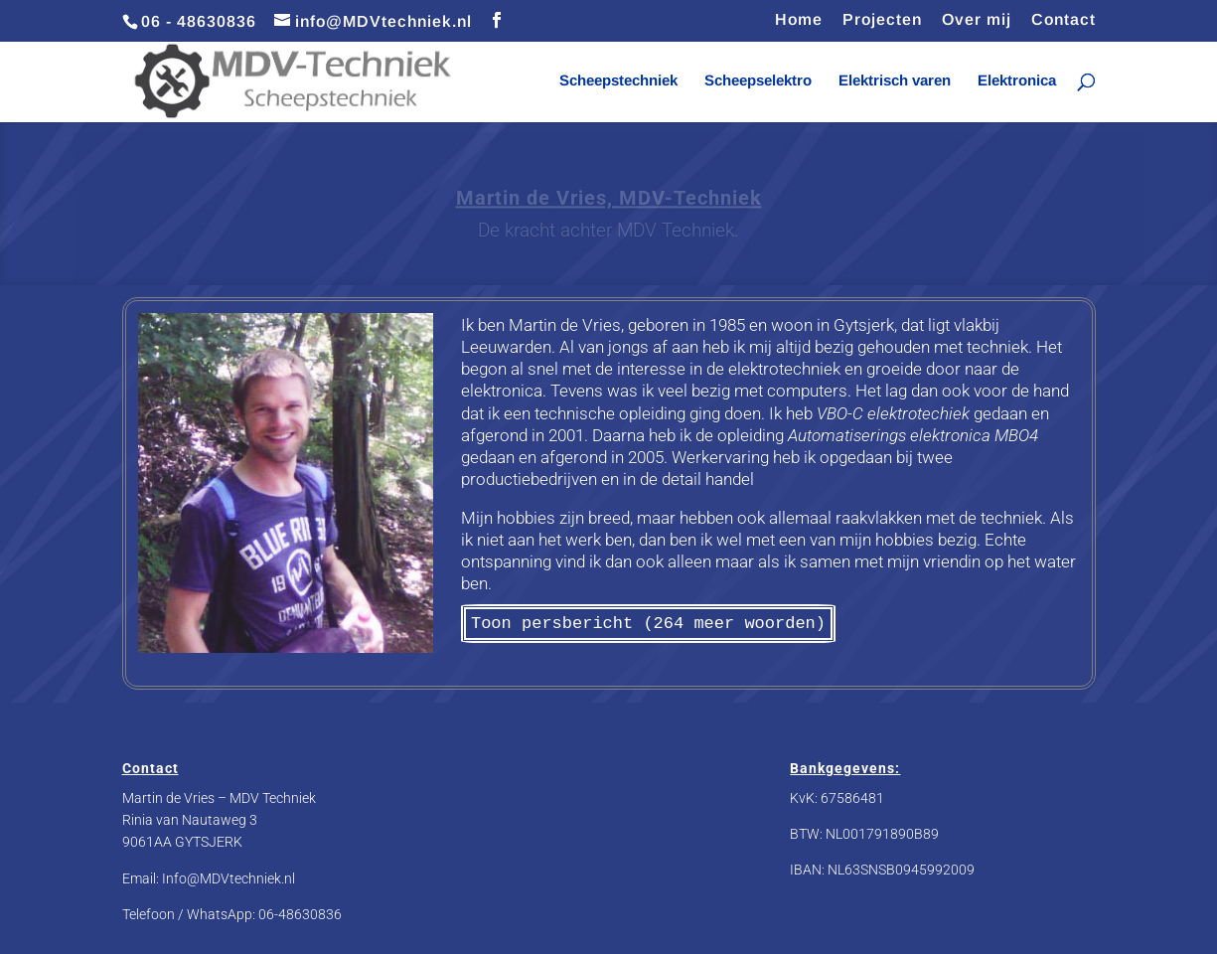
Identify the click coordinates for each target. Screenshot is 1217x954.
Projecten (882, 20)
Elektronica (1017, 81)
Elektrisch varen (894, 81)
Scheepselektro (758, 81)
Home (799, 20)
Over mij (976, 20)
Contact (1063, 20)
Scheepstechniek (618, 81)
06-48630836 (300, 914)
